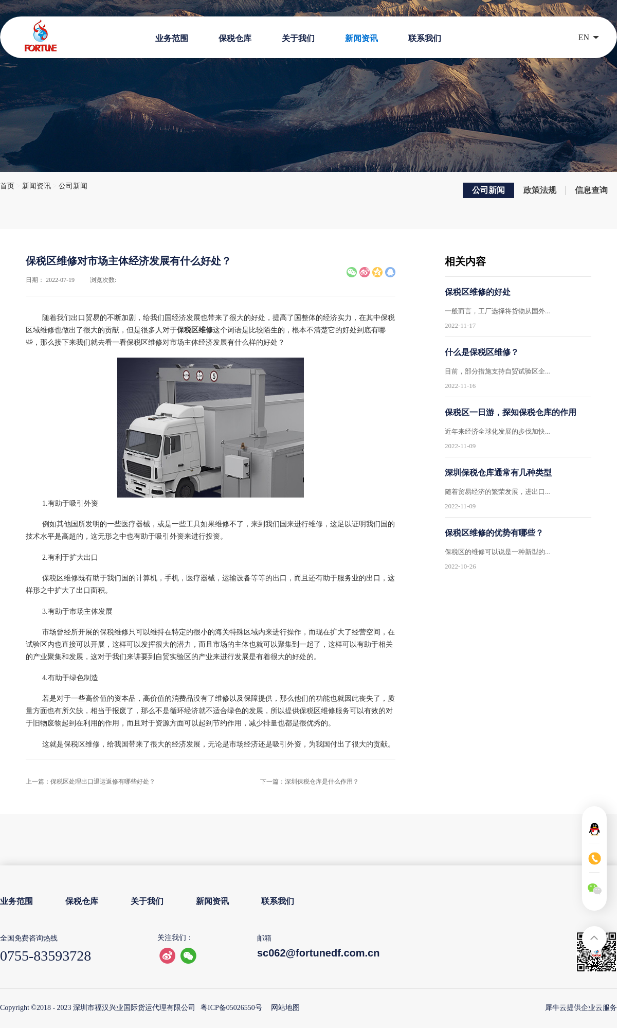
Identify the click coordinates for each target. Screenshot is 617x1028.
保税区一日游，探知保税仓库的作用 (510, 412)
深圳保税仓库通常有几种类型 (498, 472)
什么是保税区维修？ (482, 352)
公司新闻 (73, 186)
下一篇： (309, 781)
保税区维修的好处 (478, 292)
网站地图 (283, 1008)
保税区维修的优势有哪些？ (494, 532)
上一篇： (90, 781)
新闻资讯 (36, 186)
